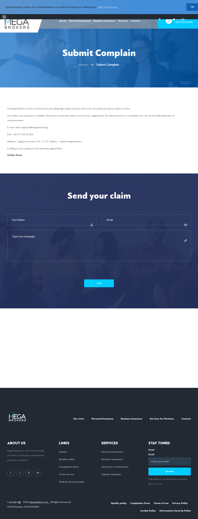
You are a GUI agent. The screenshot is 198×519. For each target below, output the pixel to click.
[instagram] (182, 19)
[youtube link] (38, 472)
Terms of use (66, 474)
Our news (78, 418)
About (62, 26)
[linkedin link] (28, 472)
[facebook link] (10, 472)
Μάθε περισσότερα (107, 7)
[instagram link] (19, 472)
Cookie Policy (148, 510)
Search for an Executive (114, 466)
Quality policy (67, 459)
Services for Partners (162, 418)
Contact (135, 26)
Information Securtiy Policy (175, 510)
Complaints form (68, 466)
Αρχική (63, 451)
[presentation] (31, 273)
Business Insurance (104, 26)
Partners (123, 26)
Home (83, 64)
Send (99, 283)
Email (169, 452)
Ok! (192, 7)
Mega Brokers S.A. (39, 501)
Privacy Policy (180, 502)
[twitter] (173, 19)
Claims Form (14, 155)
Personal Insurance (80, 26)
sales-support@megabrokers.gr (31, 127)
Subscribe (169, 471)
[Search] (159, 19)
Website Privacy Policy (71, 481)
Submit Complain (111, 474)
